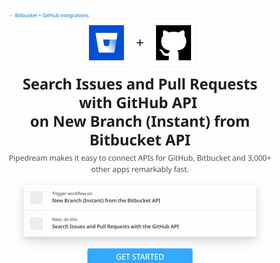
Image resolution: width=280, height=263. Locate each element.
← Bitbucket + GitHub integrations (49, 15)
